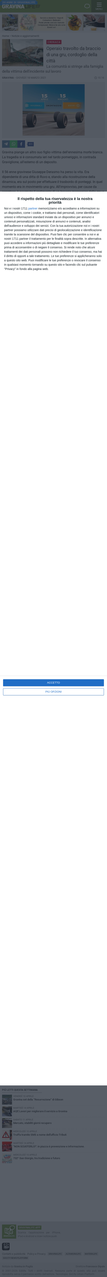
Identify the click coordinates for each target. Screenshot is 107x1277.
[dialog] (53, 638)
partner (32, 208)
